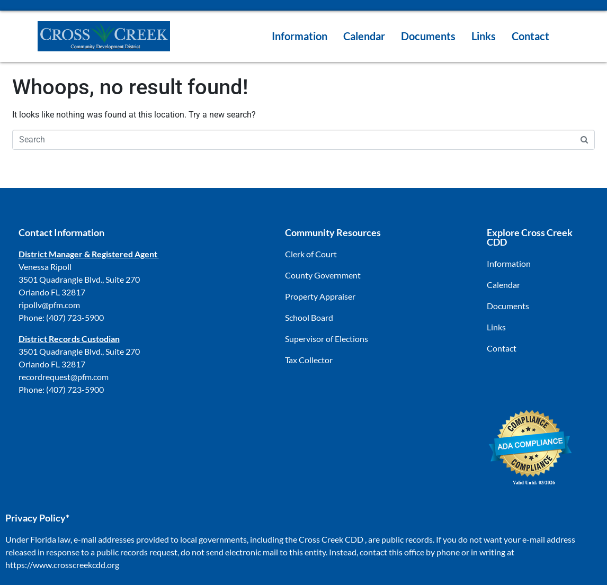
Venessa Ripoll (45, 267)
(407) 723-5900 (75, 317)
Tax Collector (309, 360)
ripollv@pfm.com (49, 305)
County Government (323, 275)
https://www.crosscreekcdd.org (62, 565)
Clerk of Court (311, 254)
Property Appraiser (320, 296)
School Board (309, 317)
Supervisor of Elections (326, 339)
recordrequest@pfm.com (64, 377)
